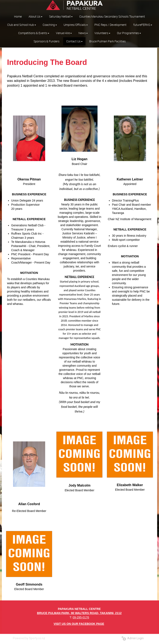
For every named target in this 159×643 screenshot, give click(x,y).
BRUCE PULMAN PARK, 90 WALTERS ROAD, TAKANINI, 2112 (79, 613)
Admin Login (133, 638)
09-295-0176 (81, 617)
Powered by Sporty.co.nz (29, 638)
